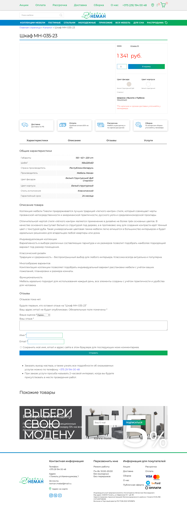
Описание (74, 140)
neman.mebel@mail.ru (61, 483)
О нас (114, 5)
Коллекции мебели (32, 22)
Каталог (47, 27)
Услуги (148, 140)
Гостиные (54, 22)
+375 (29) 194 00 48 (134, 5)
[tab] (37, 140)
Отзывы (111, 140)
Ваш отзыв (26, 318)
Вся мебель (122, 22)
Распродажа (155, 22)
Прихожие (105, 22)
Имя (22, 335)
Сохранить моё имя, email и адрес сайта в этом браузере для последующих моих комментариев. (81, 347)
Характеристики (37, 140)
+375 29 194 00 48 (69, 369)
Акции (23, 5)
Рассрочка (60, 5)
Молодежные (87, 22)
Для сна (138, 22)
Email (23, 341)
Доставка (80, 5)
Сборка (99, 5)
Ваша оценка (28, 314)
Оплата (40, 5)
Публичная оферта (133, 485)
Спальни (69, 22)
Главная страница (30, 27)
